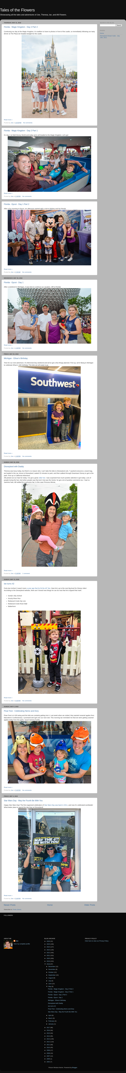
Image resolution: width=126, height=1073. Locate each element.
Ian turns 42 (9, 584)
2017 (48, 1027)
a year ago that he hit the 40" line (38, 588)
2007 (48, 1056)
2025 (48, 944)
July (49, 981)
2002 (48, 1062)
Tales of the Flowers (17, 10)
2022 (48, 952)
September (52, 975)
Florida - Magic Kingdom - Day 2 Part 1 (21, 131)
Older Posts (89, 905)
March (50, 1018)
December (52, 966)
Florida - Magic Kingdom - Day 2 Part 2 (21, 27)
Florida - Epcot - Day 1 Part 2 (16, 204)
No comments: (28, 123)
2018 (48, 964)
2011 (48, 1044)
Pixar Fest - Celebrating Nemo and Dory (21, 711)
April (50, 1015)
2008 (48, 1053)
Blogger (74, 1067)
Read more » (8, 120)
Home (50, 905)
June (50, 983)
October (51, 972)
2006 (48, 1059)
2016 (48, 1030)
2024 (48, 947)
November (52, 969)
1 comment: (26, 573)
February (51, 1021)
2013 (48, 1039)
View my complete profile (22, 944)
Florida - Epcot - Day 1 (13, 282)
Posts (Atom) (17, 909)
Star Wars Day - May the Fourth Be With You (23, 801)
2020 (48, 958)
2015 (48, 1033)
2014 (48, 1036)
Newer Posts (9, 905)
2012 (48, 1042)
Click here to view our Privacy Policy (97, 941)
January (51, 1024)
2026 (48, 941)
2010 (48, 1047)
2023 (48, 950)
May (49, 986)
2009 (48, 1050)
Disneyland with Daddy (14, 466)
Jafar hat (42, 478)
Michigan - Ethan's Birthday (16, 358)
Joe (17, 941)
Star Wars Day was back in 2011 (56, 805)
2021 (48, 955)
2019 (48, 961)
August (50, 978)
